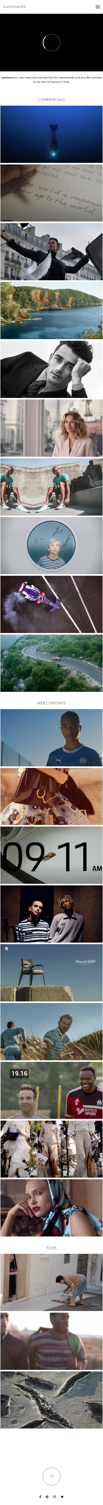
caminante (14, 7)
